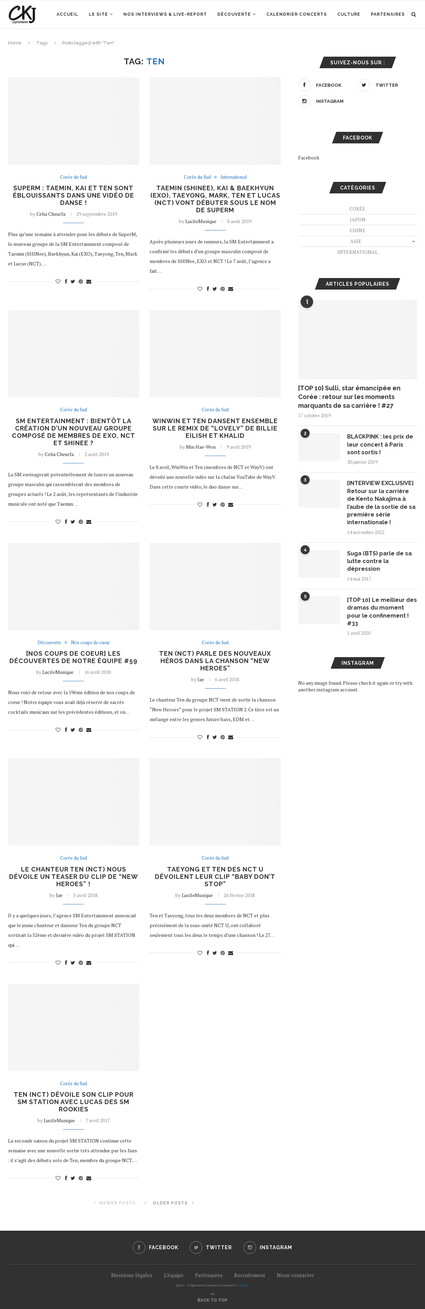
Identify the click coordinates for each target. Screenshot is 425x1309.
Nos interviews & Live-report (165, 14)
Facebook (308, 157)
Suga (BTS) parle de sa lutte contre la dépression (379, 561)
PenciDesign (243, 1285)
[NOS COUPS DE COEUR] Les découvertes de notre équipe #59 (73, 657)
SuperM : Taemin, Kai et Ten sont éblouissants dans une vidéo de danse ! (73, 195)
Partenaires (388, 14)
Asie (355, 241)
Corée (358, 208)
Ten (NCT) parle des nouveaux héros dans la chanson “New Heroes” (215, 661)
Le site (98, 14)
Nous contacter (295, 1275)
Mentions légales (131, 1275)
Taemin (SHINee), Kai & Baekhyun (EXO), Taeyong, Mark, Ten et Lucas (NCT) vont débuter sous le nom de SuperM (215, 199)
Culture (348, 14)
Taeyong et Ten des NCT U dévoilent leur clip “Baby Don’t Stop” (215, 877)
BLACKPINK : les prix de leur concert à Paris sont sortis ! (380, 444)
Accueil (67, 14)
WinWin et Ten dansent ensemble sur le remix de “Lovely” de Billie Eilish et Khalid (215, 428)
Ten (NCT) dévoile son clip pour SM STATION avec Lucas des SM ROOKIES (74, 1102)
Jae (200, 679)
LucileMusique (200, 221)
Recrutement (249, 1275)
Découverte (234, 14)
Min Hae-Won (201, 446)
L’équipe (173, 1275)
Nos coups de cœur (90, 643)
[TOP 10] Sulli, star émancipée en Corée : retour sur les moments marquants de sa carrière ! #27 (349, 396)
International (234, 177)
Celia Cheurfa (50, 214)
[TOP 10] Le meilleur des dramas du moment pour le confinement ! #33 (382, 612)
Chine (358, 230)
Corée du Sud (73, 177)
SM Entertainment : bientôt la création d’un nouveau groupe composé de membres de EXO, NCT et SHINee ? (73, 432)
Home (15, 42)
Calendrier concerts (296, 14)
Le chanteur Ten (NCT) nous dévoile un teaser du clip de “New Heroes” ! (73, 877)
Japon (358, 219)
